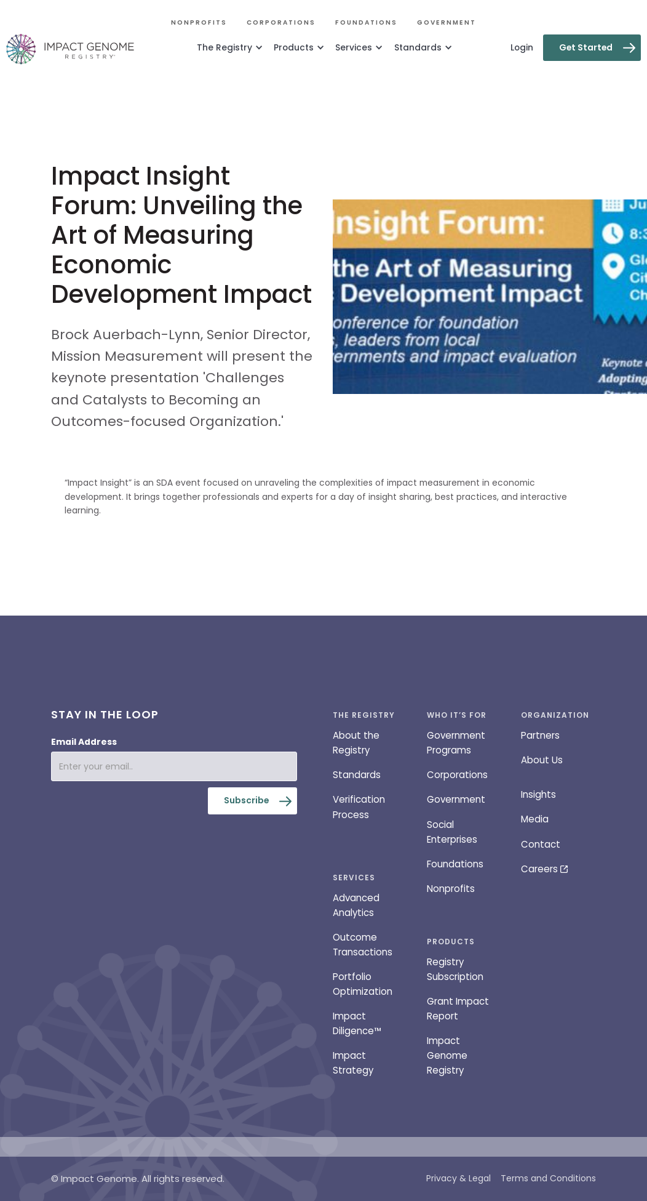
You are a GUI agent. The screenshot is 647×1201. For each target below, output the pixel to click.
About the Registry (356, 743)
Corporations (281, 22)
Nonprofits (199, 22)
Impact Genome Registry (447, 1055)
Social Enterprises (452, 832)
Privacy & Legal (458, 1178)
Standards (357, 774)
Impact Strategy (353, 1063)
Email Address (84, 742)
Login (521, 47)
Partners (540, 735)
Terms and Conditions (548, 1178)
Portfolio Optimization (362, 984)
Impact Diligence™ (357, 1023)
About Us (542, 759)
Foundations (366, 22)
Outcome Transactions (362, 944)
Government (446, 22)
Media (535, 819)
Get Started (586, 47)
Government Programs (456, 743)
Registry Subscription (455, 969)
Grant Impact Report (458, 1008)
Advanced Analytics (356, 905)
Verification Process (359, 807)
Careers (539, 868)
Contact (540, 844)
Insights (538, 794)
